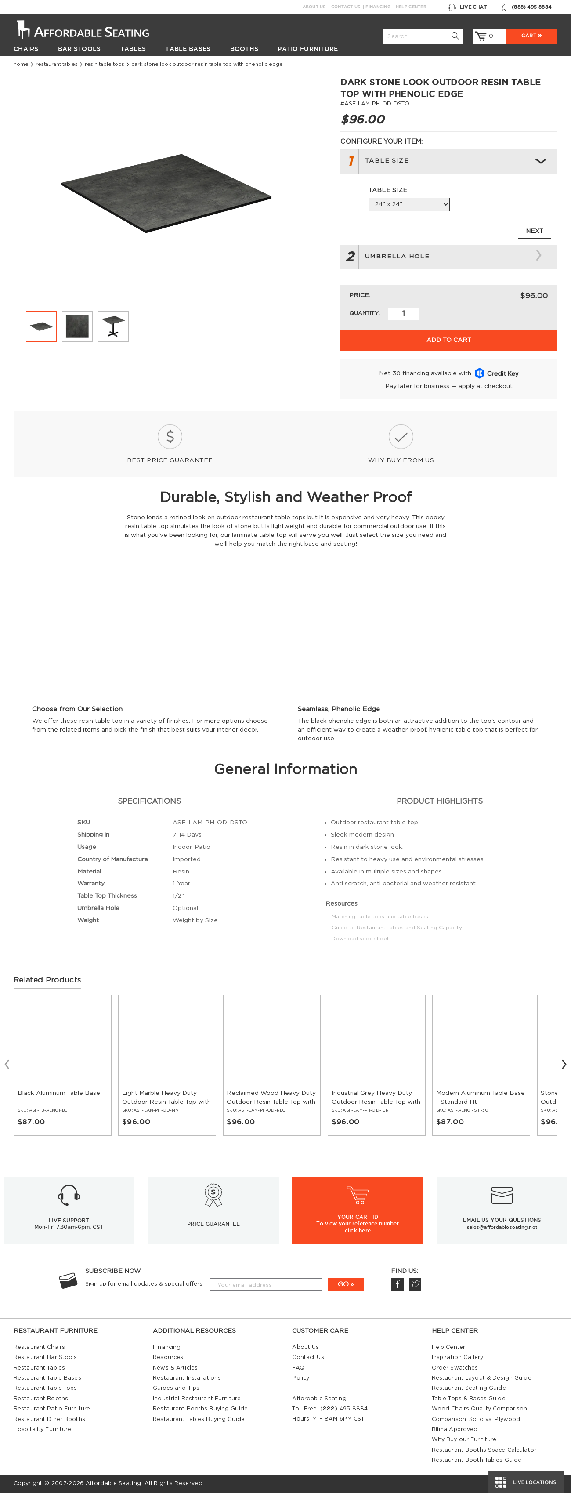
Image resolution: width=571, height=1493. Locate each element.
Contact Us (346, 7)
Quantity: (364, 313)
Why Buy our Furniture (464, 1439)
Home (21, 64)
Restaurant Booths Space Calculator (484, 1450)
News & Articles (175, 1367)
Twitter (415, 1284)
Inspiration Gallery (457, 1357)
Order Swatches (455, 1367)
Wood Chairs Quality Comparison (480, 1408)
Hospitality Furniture (43, 1429)
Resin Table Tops (104, 64)
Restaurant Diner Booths (49, 1419)
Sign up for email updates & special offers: (144, 1283)
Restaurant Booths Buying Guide (200, 1408)
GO (343, 1284)
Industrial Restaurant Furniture (197, 1398)
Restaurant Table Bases (47, 1378)
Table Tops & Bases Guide (469, 1398)
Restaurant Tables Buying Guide (199, 1419)
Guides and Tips (176, 1388)
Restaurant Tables (57, 64)
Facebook (397, 1284)
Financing (377, 7)
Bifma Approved (455, 1429)
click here (358, 1230)
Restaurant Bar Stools (45, 1357)
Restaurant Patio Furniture (52, 1408)
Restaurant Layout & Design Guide (481, 1378)
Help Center (411, 7)
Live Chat (467, 7)
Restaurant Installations (187, 1378)
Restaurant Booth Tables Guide (477, 1460)
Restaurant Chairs (39, 1347)
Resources (168, 1357)
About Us (314, 7)
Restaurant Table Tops (45, 1388)
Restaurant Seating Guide (469, 1388)
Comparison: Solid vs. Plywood (476, 1419)
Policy (300, 1378)
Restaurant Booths (41, 1398)
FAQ (298, 1367)
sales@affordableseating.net (502, 1227)
